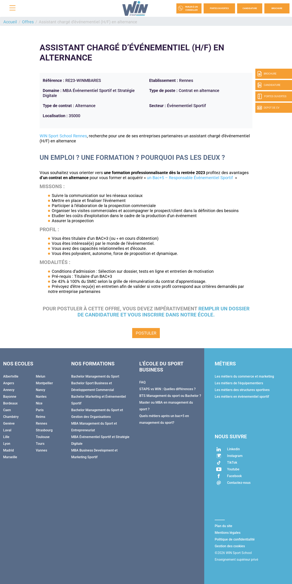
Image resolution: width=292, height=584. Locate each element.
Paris (40, 410)
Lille (6, 437)
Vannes (41, 450)
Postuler (146, 333)
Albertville (10, 376)
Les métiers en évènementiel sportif (242, 397)
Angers (8, 383)
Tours (40, 444)
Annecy (8, 390)
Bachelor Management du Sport (95, 376)
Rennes (41, 423)
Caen (7, 410)
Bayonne (9, 397)
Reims (40, 417)
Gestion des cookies (230, 546)
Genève (9, 423)
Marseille (10, 457)
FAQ (142, 382)
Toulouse (43, 437)
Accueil (10, 21)
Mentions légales (227, 533)
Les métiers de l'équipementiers (239, 383)
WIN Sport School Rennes (63, 135)
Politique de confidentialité (235, 539)
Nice (39, 403)
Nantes (41, 397)
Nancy (40, 390)
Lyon (6, 444)
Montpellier (44, 383)
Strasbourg (44, 430)
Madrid (8, 450)
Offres (28, 21)
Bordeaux (10, 403)
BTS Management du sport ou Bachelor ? (170, 396)
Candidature (250, 8)
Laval (7, 430)
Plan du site (223, 526)
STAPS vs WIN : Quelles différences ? (167, 389)
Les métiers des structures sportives (242, 390)
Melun (40, 376)
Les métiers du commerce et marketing (244, 376)
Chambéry (11, 417)
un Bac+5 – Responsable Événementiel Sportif (190, 177)
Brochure (276, 8)
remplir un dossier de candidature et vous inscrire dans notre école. (163, 312)
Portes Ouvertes (219, 8)
